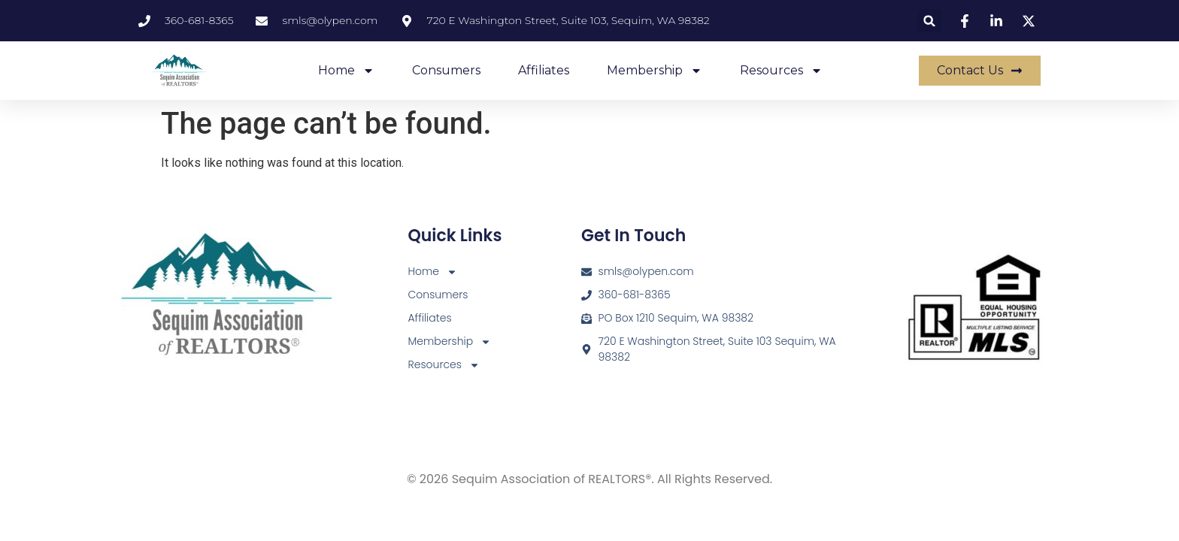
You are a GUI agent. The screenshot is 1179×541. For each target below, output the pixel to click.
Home (346, 70)
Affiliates (543, 70)
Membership (654, 70)
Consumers (446, 70)
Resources (781, 70)
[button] (929, 20)
